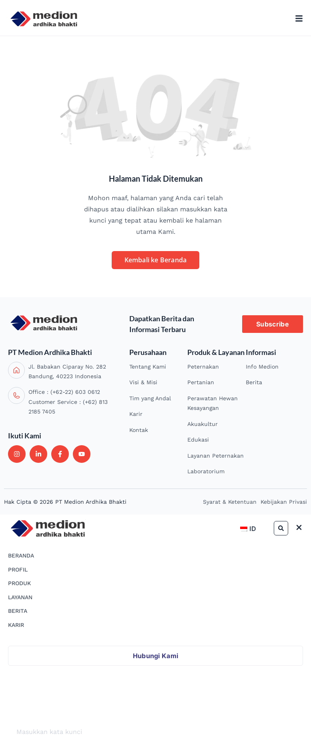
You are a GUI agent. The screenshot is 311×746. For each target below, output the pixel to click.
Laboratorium (206, 471)
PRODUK (19, 583)
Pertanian (200, 382)
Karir (135, 414)
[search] (155, 732)
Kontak (138, 430)
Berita (254, 382)
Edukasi (198, 439)
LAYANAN (20, 597)
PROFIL (18, 569)
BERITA (17, 611)
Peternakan (203, 366)
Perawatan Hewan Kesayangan (212, 403)
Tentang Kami (147, 366)
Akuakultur (202, 424)
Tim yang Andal (150, 398)
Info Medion (262, 366)
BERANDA (21, 555)
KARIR (16, 625)
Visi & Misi (143, 382)
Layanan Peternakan (215, 455)
